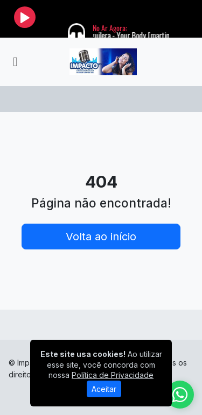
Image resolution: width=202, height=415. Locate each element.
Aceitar (104, 388)
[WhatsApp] (180, 395)
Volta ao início (101, 236)
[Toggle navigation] (15, 61)
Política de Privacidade (113, 375)
